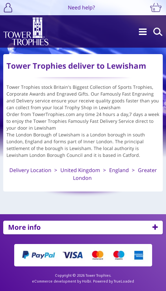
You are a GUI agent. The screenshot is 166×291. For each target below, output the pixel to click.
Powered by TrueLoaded (113, 281)
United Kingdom (80, 170)
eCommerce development (54, 281)
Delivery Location (30, 170)
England (119, 170)
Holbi (86, 281)
